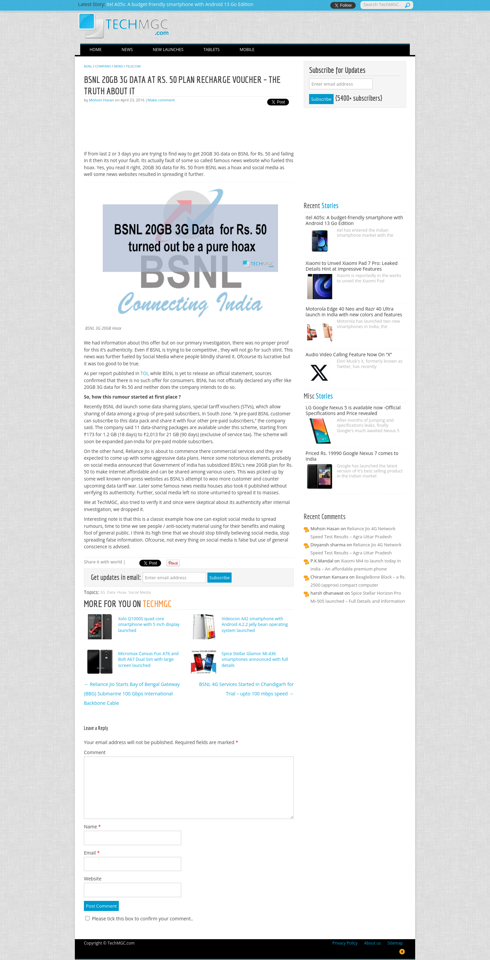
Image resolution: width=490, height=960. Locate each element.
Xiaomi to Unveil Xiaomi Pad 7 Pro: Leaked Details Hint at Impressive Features (352, 266)
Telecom (133, 66)
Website (92, 878)
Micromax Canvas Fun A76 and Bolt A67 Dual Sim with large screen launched (148, 659)
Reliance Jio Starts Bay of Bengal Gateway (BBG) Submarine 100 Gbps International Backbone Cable (132, 693)
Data (111, 592)
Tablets (211, 49)
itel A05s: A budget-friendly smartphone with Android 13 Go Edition (354, 220)
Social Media (140, 592)
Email (92, 853)
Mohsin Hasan (101, 99)
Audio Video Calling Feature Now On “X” (349, 354)
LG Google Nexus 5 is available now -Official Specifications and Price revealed (353, 410)
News (127, 49)
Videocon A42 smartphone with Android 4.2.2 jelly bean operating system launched (255, 624)
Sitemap (395, 943)
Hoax (122, 592)
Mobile (247, 49)
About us (372, 943)
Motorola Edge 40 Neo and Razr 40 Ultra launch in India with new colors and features (354, 312)
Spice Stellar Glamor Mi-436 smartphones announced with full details (255, 659)
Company (103, 66)
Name (92, 826)
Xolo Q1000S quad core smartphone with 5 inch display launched (149, 624)
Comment (95, 752)
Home (96, 49)
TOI (144, 373)
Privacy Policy (344, 943)
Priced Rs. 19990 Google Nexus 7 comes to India (352, 456)
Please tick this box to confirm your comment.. (139, 918)
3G (102, 592)
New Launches (168, 49)
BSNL (88, 66)
